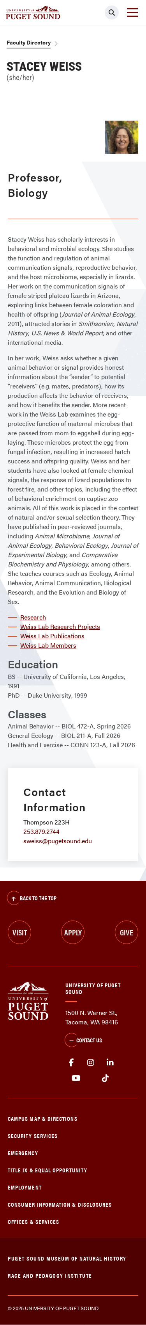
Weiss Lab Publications (52, 635)
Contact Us (83, 1041)
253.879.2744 (41, 831)
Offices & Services (33, 1221)
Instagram (91, 1063)
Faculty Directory (29, 42)
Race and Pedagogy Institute (50, 1275)
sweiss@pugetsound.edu (57, 840)
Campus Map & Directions (42, 1118)
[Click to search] (112, 12)
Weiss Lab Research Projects (60, 626)
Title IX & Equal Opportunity (47, 1170)
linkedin (110, 1063)
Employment (25, 1187)
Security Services (33, 1135)
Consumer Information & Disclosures (60, 1204)
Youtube (76, 1078)
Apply (73, 932)
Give (126, 932)
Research (33, 617)
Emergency (23, 1153)
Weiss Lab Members (48, 645)
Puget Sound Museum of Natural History (67, 1258)
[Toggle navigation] (132, 12)
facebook (71, 1063)
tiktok (105, 1078)
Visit (19, 932)
